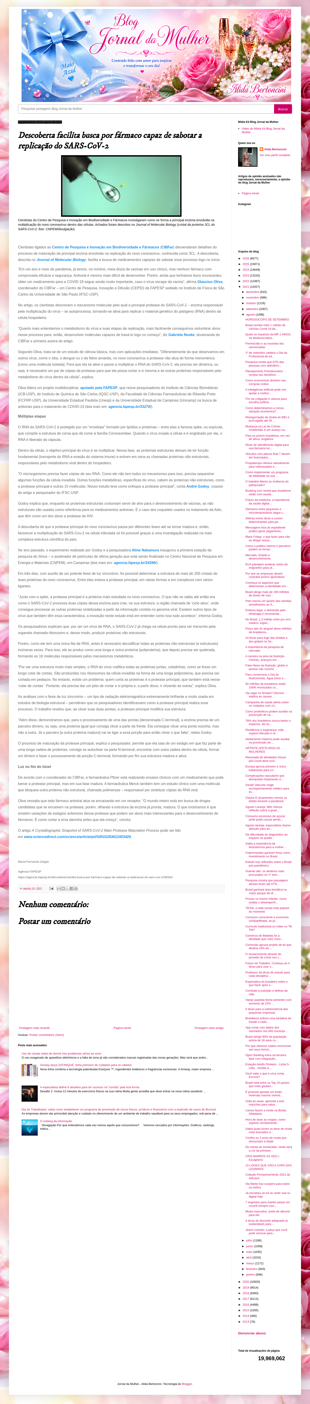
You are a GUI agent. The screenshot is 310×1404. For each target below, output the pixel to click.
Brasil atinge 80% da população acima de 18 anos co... (265, 1038)
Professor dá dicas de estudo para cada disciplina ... (267, 974)
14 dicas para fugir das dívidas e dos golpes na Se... (266, 639)
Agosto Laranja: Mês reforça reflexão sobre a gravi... (263, 808)
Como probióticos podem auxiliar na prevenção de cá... (268, 713)
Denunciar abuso (252, 1333)
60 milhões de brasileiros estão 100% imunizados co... (265, 685)
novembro (253, 297)
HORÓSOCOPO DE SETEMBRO (267, 319)
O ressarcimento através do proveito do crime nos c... (263, 955)
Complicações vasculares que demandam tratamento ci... (264, 777)
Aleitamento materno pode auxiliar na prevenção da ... (267, 740)
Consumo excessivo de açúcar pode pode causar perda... (265, 817)
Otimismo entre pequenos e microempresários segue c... (265, 510)
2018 (246, 1293)
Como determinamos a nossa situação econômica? (264, 409)
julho (249, 1240)
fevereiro (252, 1269)
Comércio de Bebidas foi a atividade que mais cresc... (264, 937)
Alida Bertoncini (275, 149)
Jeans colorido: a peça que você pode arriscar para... (266, 1231)
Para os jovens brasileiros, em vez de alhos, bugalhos (267, 437)
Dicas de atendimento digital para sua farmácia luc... (267, 446)
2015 (246, 1310)
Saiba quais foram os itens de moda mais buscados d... (268, 1130)
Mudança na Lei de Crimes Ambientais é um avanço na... (266, 428)
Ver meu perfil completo (275, 155)
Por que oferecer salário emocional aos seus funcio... (268, 1047)
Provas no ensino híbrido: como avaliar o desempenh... (265, 900)
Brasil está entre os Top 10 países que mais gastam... (267, 1084)
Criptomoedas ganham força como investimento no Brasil (267, 854)
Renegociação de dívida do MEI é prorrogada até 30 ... (267, 419)
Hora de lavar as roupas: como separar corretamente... (265, 1121)
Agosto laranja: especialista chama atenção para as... (267, 827)
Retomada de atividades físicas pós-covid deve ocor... (265, 759)
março (250, 1263)
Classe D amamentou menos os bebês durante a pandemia (266, 799)
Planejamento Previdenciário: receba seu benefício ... (264, 372)
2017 (246, 1298)
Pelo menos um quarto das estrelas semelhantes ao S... (268, 602)
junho (250, 1246)
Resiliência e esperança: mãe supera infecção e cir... (264, 731)
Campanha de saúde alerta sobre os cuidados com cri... (267, 704)
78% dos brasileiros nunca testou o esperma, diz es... (268, 722)
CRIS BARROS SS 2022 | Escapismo (262, 1157)
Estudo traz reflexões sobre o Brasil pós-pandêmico (268, 863)
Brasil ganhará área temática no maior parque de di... (266, 891)
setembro (252, 309)
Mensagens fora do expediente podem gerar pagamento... (265, 529)
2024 (246, 269)
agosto (251, 314)
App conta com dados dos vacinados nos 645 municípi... (266, 1029)
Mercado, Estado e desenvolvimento (258, 556)
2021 (246, 286)
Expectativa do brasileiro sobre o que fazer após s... (266, 983)
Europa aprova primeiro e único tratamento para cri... (265, 768)
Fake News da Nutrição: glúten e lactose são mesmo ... (266, 667)
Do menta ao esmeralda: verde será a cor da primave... (268, 1148)
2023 (246, 275)
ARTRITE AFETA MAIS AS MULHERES (262, 749)
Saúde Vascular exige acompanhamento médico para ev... (267, 788)
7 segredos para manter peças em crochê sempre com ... (267, 1204)
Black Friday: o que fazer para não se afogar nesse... (267, 538)
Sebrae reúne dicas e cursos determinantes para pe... (263, 520)
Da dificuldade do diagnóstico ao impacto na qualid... (266, 836)
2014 (246, 1316)
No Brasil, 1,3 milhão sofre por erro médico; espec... (268, 621)
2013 (246, 1321)
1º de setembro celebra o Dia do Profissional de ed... (266, 354)
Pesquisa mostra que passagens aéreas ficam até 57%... (266, 882)
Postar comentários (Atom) (46, 1035)
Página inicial (122, 1028)
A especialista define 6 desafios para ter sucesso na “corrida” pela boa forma (89, 1087)
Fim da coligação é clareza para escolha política (266, 400)
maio (249, 1252)
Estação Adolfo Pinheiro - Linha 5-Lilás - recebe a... (267, 1066)
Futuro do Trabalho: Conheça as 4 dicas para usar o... (267, 965)
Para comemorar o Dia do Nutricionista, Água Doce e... (265, 676)
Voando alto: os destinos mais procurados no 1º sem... (264, 872)
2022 (246, 281)
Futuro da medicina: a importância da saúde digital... (267, 501)
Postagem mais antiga (209, 1028)
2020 (246, 1281)
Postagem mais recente (34, 1028)
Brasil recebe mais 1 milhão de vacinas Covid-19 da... (265, 326)
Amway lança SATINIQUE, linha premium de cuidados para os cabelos (86, 1065)
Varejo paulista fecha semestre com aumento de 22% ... (268, 1001)
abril (249, 1257)
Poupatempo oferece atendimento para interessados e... (267, 464)
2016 (246, 1304)
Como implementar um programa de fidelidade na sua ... (266, 474)
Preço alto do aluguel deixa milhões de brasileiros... (268, 630)
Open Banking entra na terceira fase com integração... (265, 1056)
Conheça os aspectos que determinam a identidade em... (266, 584)
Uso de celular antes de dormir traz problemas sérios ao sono (61, 1053)
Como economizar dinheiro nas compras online (265, 382)
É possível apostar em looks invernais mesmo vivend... (263, 1093)
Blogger (187, 1384)
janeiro (251, 1274)
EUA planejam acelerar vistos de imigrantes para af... (266, 566)
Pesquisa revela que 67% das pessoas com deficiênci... (264, 363)
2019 (246, 1287)
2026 (246, 258)
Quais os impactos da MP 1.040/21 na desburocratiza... (268, 336)
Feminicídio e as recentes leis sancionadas (264, 345)
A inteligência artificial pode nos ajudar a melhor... (265, 391)
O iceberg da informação (56, 1121)
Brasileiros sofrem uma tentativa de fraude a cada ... (268, 1020)
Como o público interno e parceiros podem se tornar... (268, 547)
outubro (251, 303)
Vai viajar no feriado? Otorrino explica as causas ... (264, 694)
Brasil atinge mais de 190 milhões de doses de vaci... (267, 593)
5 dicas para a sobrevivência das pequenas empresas (266, 1010)
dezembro (253, 292)
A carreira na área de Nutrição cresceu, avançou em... (264, 657)
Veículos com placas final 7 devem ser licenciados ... (267, 455)
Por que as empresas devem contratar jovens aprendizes (265, 575)
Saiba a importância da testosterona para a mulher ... (266, 845)
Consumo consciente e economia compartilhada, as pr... (266, 918)
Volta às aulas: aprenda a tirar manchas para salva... (264, 1102)
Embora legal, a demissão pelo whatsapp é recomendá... (265, 611)
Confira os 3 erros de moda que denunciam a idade (265, 1139)
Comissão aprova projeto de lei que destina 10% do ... (268, 946)
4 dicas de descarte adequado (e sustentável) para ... (266, 1222)
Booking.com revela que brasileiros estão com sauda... (268, 492)
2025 (246, 264)
